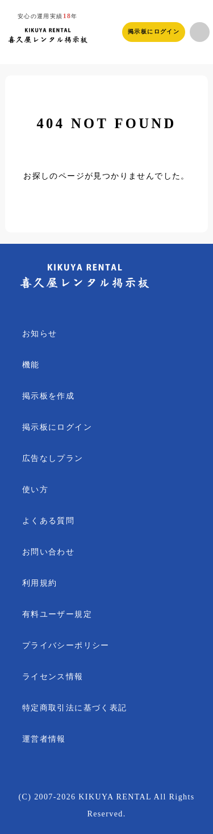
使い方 (35, 489)
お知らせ (39, 333)
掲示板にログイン (153, 31)
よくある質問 (48, 521)
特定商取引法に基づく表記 (74, 708)
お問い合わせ (48, 552)
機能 (31, 365)
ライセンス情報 (52, 676)
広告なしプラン (52, 458)
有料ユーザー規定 (57, 614)
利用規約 (39, 583)
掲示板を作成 (48, 396)
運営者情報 (44, 739)
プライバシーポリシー (66, 645)
